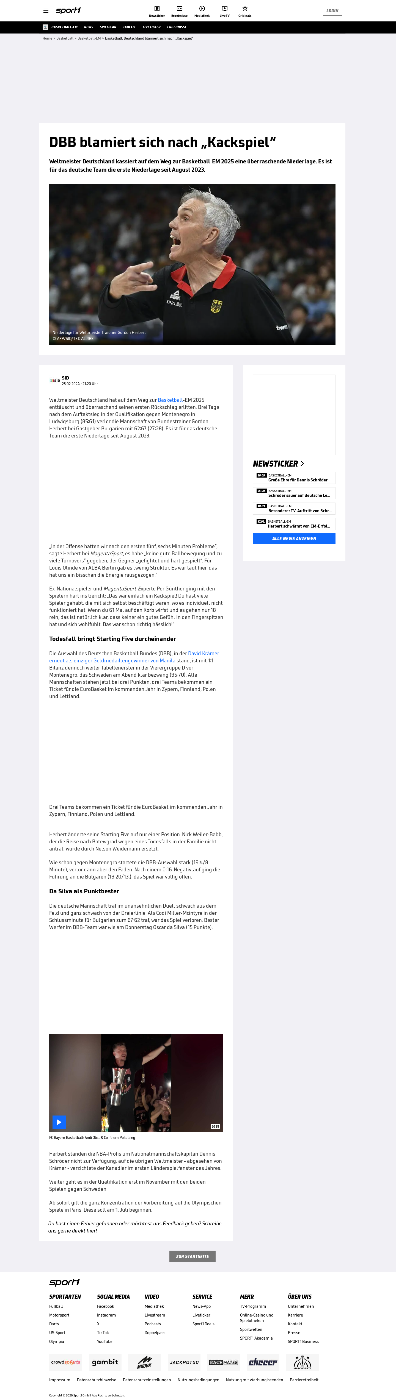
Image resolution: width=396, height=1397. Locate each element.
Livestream (155, 1315)
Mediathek (154, 1306)
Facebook (105, 1306)
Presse (294, 1332)
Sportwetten (251, 1329)
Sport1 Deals (204, 1323)
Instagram (106, 1315)
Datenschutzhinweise (96, 1379)
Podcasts (153, 1323)
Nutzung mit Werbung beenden (254, 1379)
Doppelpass (155, 1332)
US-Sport (57, 1332)
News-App (202, 1306)
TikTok (103, 1332)
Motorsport (59, 1315)
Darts (54, 1323)
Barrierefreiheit (304, 1379)
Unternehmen (301, 1306)
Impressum (59, 1379)
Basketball (170, 400)
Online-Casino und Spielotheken (256, 1317)
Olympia (56, 1341)
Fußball (56, 1306)
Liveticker (201, 1315)
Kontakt (295, 1323)
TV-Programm (253, 1306)
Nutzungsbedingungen (198, 1379)
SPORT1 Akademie (256, 1338)
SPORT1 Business (303, 1341)
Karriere (295, 1315)
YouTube (104, 1341)
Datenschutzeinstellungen (147, 1379)
